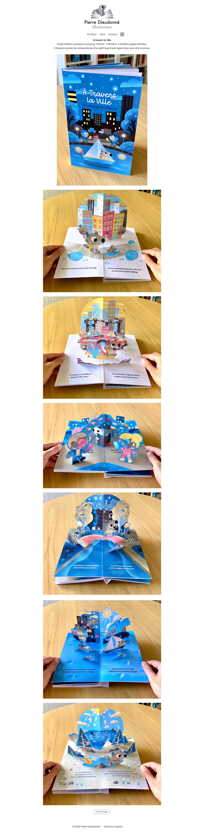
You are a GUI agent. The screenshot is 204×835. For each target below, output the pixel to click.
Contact (112, 34)
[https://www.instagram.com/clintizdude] (122, 34)
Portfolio (92, 34)
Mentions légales (113, 826)
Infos (102, 34)
